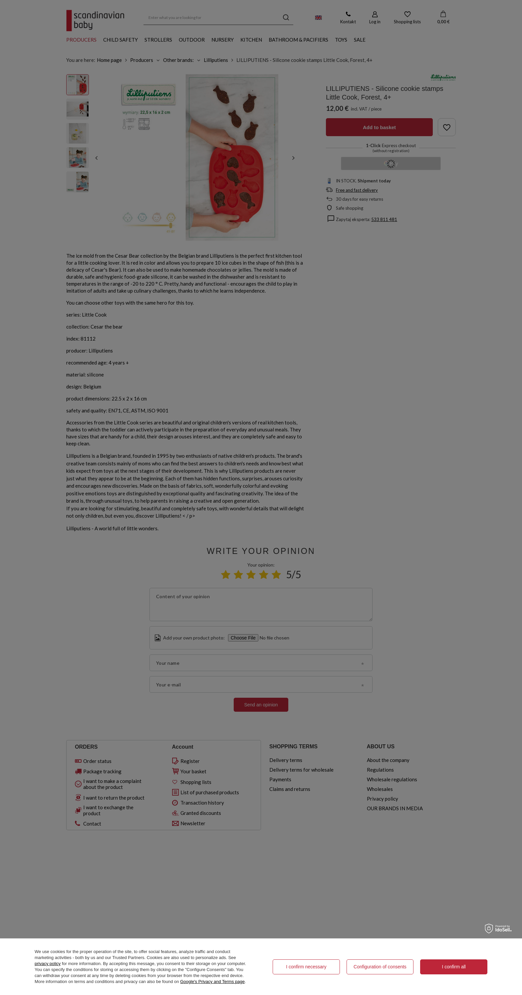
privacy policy (48, 963)
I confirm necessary (306, 966)
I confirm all (454, 966)
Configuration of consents (380, 966)
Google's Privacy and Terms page (212, 981)
